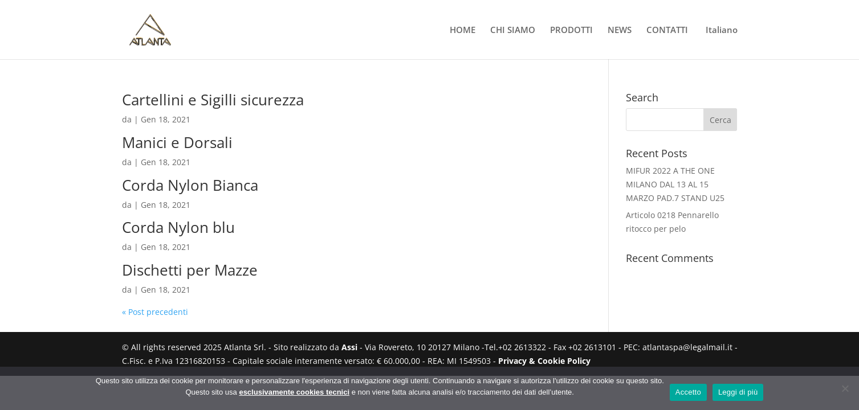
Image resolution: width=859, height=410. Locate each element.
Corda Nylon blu (178, 227)
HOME (462, 30)
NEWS (620, 30)
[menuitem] (720, 42)
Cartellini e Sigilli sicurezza (213, 99)
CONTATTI (667, 30)
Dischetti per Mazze (190, 270)
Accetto (688, 392)
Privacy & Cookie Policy (544, 360)
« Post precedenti (155, 311)
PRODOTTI (571, 30)
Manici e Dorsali (177, 142)
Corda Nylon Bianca (190, 185)
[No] (844, 388)
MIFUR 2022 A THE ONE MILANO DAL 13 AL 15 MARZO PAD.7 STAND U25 (675, 184)
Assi (349, 347)
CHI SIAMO (512, 30)
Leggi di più (738, 392)
